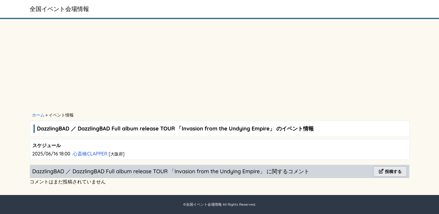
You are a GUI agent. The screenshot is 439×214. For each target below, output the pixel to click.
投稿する (390, 171)
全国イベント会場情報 (59, 8)
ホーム (38, 115)
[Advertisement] (220, 66)
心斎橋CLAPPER (91, 154)
